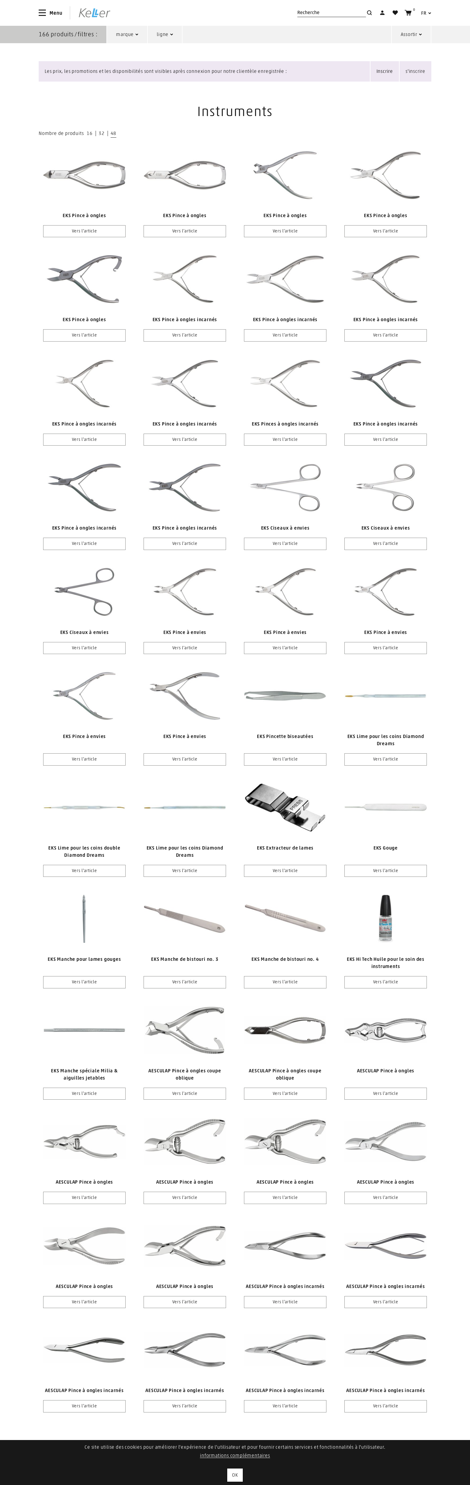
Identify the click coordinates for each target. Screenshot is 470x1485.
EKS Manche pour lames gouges (84, 959)
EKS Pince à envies (184, 632)
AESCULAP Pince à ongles (385, 1070)
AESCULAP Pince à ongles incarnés (285, 1286)
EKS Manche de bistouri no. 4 (285, 959)
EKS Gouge (385, 848)
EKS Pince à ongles (84, 215)
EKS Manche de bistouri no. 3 (184, 959)
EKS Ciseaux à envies (285, 528)
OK (235, 1475)
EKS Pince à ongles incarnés (185, 319)
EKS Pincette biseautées (285, 736)
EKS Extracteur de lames (285, 848)
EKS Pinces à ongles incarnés (285, 424)
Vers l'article (84, 231)
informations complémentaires (235, 1455)
